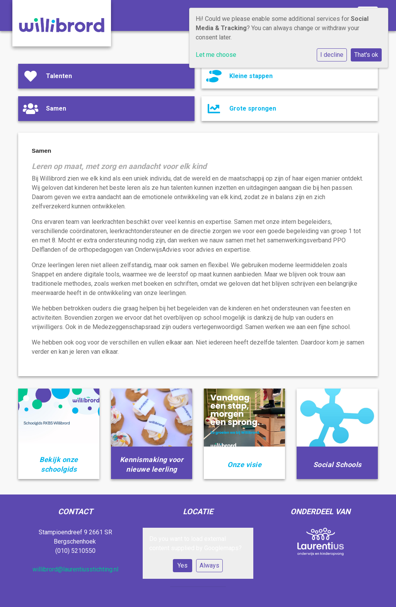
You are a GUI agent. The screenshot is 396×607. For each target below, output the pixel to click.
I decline (331, 54)
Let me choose (216, 54)
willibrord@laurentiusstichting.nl (75, 569)
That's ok (366, 54)
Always (209, 565)
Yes (183, 565)
